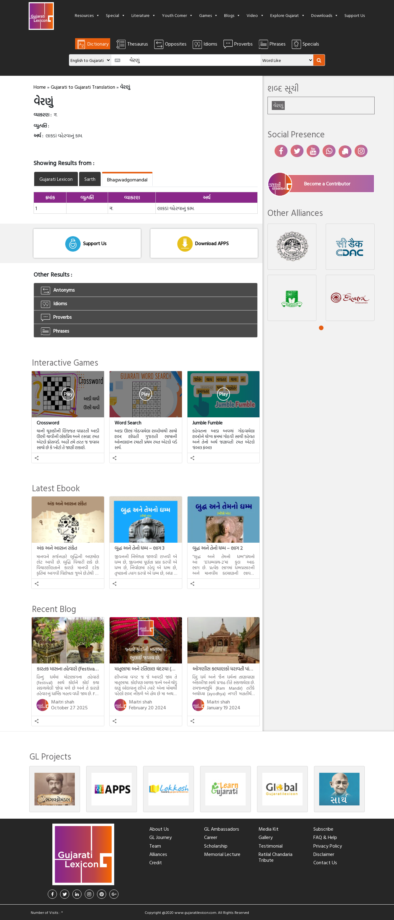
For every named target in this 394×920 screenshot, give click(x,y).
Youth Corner (177, 15)
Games (208, 15)
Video (255, 15)
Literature (143, 15)
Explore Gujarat (287, 15)
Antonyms (58, 290)
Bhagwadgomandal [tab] (127, 179)
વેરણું (278, 105)
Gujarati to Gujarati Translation (83, 87)
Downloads (324, 15)
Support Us (354, 15)
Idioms (54, 304)
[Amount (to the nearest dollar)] (186, 60)
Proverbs (56, 317)
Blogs (232, 15)
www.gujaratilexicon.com (195, 912)
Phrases (55, 331)
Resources (87, 15)
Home (40, 87)
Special (115, 15)
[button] (36, 458)
